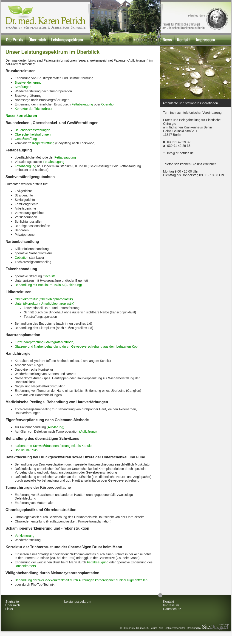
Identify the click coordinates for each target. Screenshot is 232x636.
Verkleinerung (24, 535)
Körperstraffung (43, 143)
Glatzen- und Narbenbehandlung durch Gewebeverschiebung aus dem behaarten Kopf (77, 346)
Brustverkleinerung (28, 82)
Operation (108, 104)
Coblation (21, 257)
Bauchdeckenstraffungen (32, 130)
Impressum (171, 605)
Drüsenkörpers (25, 566)
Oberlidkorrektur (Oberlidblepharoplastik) (44, 299)
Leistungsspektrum (77, 601)
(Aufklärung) (73, 285)
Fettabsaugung (82, 104)
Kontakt (168, 601)
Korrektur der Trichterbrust (33, 109)
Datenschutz (172, 609)
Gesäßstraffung (26, 139)
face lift (50, 276)
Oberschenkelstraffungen (33, 134)
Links (9, 609)
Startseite (12, 601)
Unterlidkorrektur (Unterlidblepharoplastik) (44, 303)
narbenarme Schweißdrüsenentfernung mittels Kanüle (53, 446)
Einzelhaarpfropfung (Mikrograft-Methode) (44, 342)
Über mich (12, 605)
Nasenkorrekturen (21, 116)
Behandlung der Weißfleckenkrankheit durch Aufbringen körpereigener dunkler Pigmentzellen (81, 580)
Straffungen (23, 87)
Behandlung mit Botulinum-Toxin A (39, 285)
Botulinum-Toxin (26, 450)
